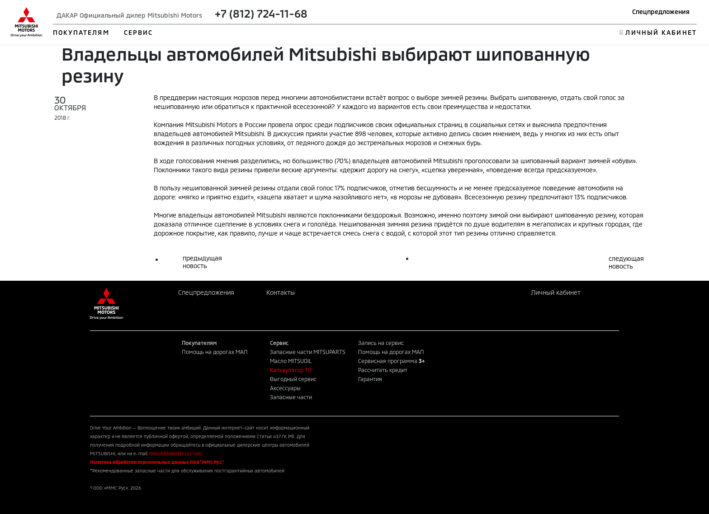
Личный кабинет (556, 292)
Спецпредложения (661, 11)
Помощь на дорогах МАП (215, 352)
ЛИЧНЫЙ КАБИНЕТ (660, 32)
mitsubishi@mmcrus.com (175, 453)
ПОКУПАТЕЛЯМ (81, 32)
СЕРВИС (138, 32)
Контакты (280, 292)
